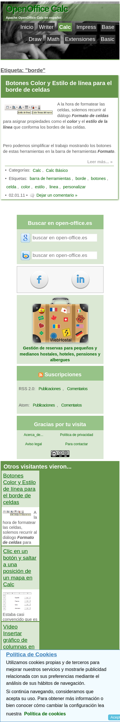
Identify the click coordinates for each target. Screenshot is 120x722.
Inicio (27, 27)
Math (53, 39)
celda (11, 187)
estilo (40, 187)
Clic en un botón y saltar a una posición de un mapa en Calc (19, 567)
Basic (107, 39)
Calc (65, 27)
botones (98, 178)
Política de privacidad (76, 435)
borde (80, 178)
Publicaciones (49, 388)
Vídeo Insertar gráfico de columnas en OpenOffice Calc (19, 643)
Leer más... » (99, 161)
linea (53, 187)
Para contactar (76, 444)
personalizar (74, 187)
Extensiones (80, 39)
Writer (46, 27)
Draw (35, 39)
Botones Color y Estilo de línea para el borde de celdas (58, 86)
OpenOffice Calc (37, 9)
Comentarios (77, 388)
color (25, 187)
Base (108, 27)
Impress (86, 27)
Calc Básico (57, 170)
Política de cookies (45, 713)
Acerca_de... (33, 435)
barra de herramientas (50, 178)
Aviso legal (33, 444)
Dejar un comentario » (56, 195)
